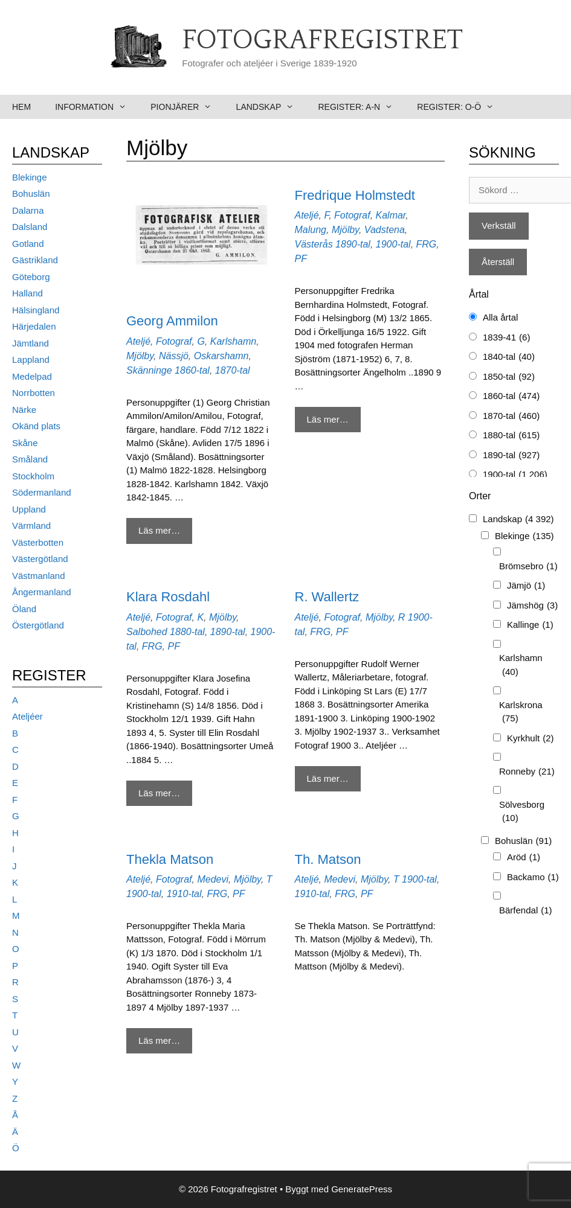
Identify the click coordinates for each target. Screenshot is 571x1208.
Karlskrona (521, 713)
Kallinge (530, 625)
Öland (24, 609)
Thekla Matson (169, 859)
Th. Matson (328, 859)
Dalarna (28, 210)
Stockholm (33, 476)
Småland (30, 459)
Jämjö (526, 586)
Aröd (523, 857)
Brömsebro (528, 567)
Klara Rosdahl (168, 596)
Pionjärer (187, 107)
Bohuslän (31, 193)
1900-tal (393, 244)
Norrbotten (33, 393)
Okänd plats (36, 426)
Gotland (28, 243)
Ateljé (138, 341)
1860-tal (192, 370)
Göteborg (31, 277)
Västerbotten (37, 542)
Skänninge (149, 370)
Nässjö (174, 356)
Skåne (25, 443)
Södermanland (41, 492)
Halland (27, 293)
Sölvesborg (521, 812)
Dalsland (29, 227)
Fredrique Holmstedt (355, 195)
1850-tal (509, 377)
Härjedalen (34, 326)
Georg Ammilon (172, 320)
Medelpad (32, 376)
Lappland (31, 359)
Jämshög (532, 606)
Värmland (31, 525)
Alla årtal (500, 317)
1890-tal (352, 244)
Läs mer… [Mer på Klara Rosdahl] (159, 793)
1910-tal (184, 894)
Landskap (271, 107)
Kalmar (391, 215)
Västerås (314, 244)
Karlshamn (233, 341)
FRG (426, 244)
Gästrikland (35, 260)
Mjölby (139, 356)
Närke (24, 409)
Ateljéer (27, 716)
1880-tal (187, 632)
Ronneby (527, 772)
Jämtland (30, 343)
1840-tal (509, 357)
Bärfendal (525, 911)
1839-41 (506, 338)
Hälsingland (35, 310)
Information (96, 107)
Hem (21, 107)
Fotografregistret (322, 40)
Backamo (533, 877)
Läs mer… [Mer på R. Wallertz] (328, 778)
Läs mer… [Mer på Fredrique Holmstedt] (328, 419)
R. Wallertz (327, 596)
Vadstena (384, 230)
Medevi (212, 879)
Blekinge (29, 177)
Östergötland (38, 625)
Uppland (29, 509)
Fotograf (174, 341)
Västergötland (40, 559)
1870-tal (232, 370)
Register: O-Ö (461, 107)
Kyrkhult (530, 739)
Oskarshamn (221, 356)
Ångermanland (41, 592)
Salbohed (146, 632)
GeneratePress (361, 1189)
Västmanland (38, 575)
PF (301, 259)
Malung (310, 230)
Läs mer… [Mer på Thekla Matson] (159, 1040)
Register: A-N (361, 107)
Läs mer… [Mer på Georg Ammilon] (159, 530)
